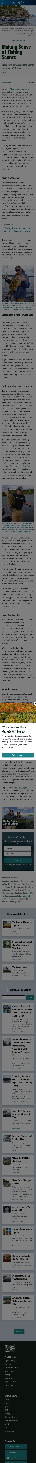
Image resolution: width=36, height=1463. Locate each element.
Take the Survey (18, 755)
